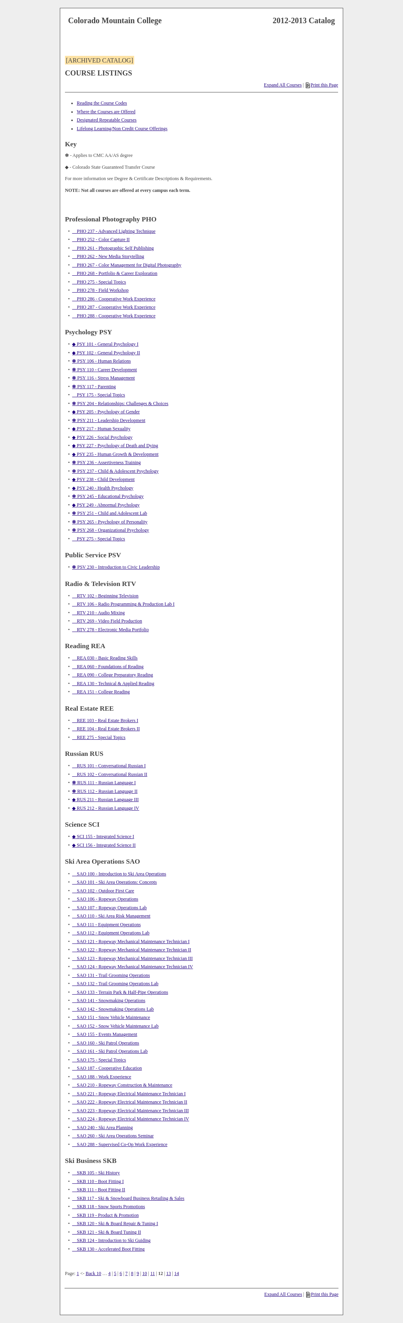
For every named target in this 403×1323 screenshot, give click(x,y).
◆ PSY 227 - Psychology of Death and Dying (115, 445)
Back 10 (93, 1273)
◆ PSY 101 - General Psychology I (105, 344)
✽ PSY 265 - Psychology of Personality (110, 522)
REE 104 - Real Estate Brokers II (106, 729)
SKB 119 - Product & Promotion (105, 1215)
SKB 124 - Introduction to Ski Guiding (111, 1240)
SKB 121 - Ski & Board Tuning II (106, 1232)
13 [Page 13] (168, 1273)
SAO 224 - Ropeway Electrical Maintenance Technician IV (130, 1119)
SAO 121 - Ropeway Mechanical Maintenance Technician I (131, 941)
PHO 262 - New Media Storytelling (108, 256)
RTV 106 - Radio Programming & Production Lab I (123, 604)
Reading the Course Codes (102, 103)
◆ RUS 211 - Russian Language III (105, 799)
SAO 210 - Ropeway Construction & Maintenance (122, 1085)
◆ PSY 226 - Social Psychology (102, 437)
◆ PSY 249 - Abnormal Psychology (106, 505)
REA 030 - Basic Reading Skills (104, 658)
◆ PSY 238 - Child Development (103, 479)
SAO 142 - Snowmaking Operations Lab (113, 1009)
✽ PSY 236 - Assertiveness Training (106, 462)
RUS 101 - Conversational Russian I (109, 765)
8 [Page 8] (132, 1273)
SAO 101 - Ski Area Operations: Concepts (114, 882)
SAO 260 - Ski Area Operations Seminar (112, 1136)
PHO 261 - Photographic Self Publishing (113, 248)
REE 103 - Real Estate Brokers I (105, 720)
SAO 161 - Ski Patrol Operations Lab (110, 1051)
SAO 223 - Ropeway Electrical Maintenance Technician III (130, 1110)
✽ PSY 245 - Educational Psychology (108, 496)
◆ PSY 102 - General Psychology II (106, 353)
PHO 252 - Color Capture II (100, 239)
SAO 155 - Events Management (104, 1034)
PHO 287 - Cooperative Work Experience (113, 307)
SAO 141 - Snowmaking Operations (108, 1000)
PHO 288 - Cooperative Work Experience (113, 316)
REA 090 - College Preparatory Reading (112, 675)
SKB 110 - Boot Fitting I (98, 1181)
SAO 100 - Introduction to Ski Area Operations (119, 874)
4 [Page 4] (109, 1273)
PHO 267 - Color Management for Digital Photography (126, 265)
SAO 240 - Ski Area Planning (102, 1127)
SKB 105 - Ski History (96, 1173)
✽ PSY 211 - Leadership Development (108, 420)
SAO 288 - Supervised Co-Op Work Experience (119, 1144)
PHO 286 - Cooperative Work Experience (113, 299)
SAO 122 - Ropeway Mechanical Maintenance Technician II (131, 950)
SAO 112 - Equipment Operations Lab (111, 933)
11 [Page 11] (152, 1273)
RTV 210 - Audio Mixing (98, 612)
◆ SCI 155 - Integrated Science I (103, 836)
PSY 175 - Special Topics (98, 395)
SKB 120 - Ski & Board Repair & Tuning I (115, 1223)
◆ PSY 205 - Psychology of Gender (106, 412)
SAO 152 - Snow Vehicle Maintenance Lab (115, 1026)
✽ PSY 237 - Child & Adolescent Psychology (115, 471)
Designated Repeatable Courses (107, 120)
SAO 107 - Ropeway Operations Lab (109, 907)
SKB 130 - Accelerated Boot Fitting (108, 1249)
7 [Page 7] (126, 1273)
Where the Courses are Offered (106, 111)
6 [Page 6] (121, 1273)
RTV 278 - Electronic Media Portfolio (110, 629)
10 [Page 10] (144, 1273)
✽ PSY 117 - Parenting (94, 386)
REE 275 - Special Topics (99, 737)
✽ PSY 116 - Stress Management (103, 378)
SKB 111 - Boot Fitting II (98, 1189)
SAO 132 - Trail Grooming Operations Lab (115, 983)
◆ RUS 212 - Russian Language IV (105, 808)
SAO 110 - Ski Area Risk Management (111, 916)
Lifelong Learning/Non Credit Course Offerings (122, 128)
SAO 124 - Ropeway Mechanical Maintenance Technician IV (132, 966)
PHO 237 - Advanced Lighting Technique (113, 231)
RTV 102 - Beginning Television (105, 596)
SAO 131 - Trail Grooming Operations (111, 975)
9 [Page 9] (138, 1273)
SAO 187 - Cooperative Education (107, 1068)
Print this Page (322, 85)
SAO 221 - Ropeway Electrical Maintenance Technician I (129, 1093)
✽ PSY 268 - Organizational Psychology (110, 530)
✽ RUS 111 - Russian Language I (104, 782)
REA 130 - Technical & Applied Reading (113, 683)
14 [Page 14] (176, 1273)
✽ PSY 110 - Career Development (104, 369)
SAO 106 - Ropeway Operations (105, 899)
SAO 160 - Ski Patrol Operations (105, 1043)
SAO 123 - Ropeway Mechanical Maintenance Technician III (132, 958)
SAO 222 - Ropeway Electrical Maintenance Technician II (129, 1102)
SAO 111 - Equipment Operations (106, 924)
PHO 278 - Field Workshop (100, 290)
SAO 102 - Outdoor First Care (103, 891)
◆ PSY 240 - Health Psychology (102, 488)
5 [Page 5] (115, 1273)
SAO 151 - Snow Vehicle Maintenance (111, 1017)
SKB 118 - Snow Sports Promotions (108, 1206)
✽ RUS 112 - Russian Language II (104, 791)
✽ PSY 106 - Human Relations (101, 361)
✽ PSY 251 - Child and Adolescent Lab (109, 513)
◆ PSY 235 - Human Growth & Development (115, 454)
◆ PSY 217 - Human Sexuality (101, 428)
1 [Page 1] (78, 1273)
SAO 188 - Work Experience (101, 1077)
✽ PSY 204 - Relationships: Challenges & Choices (120, 403)
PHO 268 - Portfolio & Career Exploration (114, 273)
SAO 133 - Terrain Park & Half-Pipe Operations (120, 992)
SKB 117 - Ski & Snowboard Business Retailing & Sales (128, 1198)
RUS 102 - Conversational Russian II (109, 774)
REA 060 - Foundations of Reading (108, 666)
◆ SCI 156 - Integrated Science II (104, 845)
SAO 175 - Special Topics (99, 1060)
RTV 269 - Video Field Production (107, 621)
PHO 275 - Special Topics (99, 282)
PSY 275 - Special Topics (98, 539)
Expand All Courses (283, 85)
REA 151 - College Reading (101, 692)
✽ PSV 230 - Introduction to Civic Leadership (116, 567)
